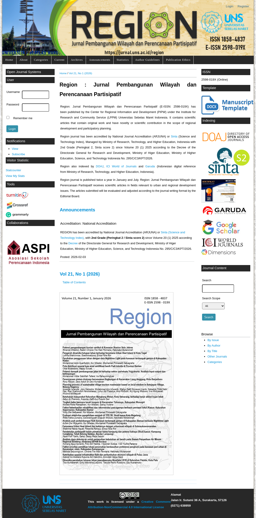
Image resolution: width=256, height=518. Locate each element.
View (15, 148)
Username (13, 92)
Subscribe (18, 154)
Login (229, 6)
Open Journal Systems (24, 72)
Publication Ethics (178, 59)
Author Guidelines (147, 59)
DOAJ (99, 166)
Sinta (174, 136)
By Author (214, 345)
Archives (77, 59)
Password (12, 104)
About (23, 59)
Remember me (22, 118)
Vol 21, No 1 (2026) (80, 73)
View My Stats (15, 176)
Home (9, 59)
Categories (41, 59)
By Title (212, 351)
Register (243, 6)
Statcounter (13, 170)
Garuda (150, 166)
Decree (73, 243)
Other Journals (217, 356)
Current (59, 59)
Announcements (99, 59)
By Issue (213, 340)
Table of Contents (74, 282)
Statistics (123, 59)
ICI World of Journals (121, 166)
